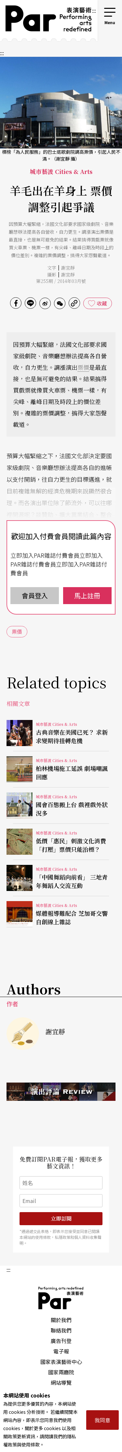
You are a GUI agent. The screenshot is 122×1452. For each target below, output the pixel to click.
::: (94, 10)
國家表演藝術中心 (61, 1362)
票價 (83, 367)
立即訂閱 (61, 1218)
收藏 (102, 303)
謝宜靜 (68, 267)
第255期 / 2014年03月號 (61, 281)
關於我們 (61, 1320)
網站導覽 (61, 1382)
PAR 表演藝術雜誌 (61, 1298)
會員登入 (35, 595)
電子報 (61, 1351)
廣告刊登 (61, 1341)
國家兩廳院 (61, 1372)
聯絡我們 (61, 1330)
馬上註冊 (87, 595)
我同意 (102, 1420)
